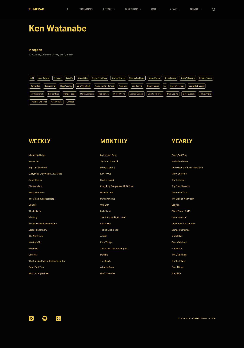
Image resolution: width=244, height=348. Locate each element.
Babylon (175, 205)
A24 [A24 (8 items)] (32, 76)
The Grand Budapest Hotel (42, 199)
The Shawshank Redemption (43, 223)
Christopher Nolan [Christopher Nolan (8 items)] (157, 76)
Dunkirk (32, 205)
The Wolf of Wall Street (183, 199)
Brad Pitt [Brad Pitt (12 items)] (76, 76)
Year (175, 9)
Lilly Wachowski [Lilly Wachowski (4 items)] (112, 93)
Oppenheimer (35, 180)
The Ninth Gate (36, 236)
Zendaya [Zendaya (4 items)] (202, 101)
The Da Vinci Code (109, 230)
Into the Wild (35, 242)
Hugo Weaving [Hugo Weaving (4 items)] (116, 84)
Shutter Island (35, 186)
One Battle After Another (184, 223)
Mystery (55, 54)
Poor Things (106, 242)
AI (68, 9)
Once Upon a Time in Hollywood (187, 167)
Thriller (69, 54)
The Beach (34, 248)
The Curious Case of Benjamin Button (47, 261)
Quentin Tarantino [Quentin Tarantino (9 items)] (81, 101)
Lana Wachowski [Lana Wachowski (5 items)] (66, 93)
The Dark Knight (179, 254)
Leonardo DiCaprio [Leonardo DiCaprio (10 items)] (90, 93)
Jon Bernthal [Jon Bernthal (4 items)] (202, 84)
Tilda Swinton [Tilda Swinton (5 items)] (141, 101)
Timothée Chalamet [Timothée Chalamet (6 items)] (163, 101)
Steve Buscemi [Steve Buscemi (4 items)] (122, 101)
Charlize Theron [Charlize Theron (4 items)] (135, 76)
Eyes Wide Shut (179, 242)
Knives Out (34, 161)
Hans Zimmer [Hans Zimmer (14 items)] (96, 84)
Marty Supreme (36, 192)
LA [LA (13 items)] (51, 93)
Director (134, 9)
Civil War (33, 254)
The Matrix (177, 248)
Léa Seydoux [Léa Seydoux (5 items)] (132, 93)
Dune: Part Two (36, 267)
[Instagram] (31, 318)
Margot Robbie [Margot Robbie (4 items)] (152, 93)
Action (37, 54)
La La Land (105, 211)
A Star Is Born (107, 267)
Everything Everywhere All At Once (45, 173)
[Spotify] (44, 318)
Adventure (46, 54)
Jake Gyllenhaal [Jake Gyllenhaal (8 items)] (137, 84)
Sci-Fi (62, 54)
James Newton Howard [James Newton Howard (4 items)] (162, 84)
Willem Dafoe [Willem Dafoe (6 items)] (186, 101)
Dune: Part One (179, 217)
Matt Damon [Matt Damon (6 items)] (192, 93)
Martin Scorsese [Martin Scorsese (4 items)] (172, 93)
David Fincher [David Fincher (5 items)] (198, 76)
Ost (156, 9)
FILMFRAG (36, 9)
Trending (86, 9)
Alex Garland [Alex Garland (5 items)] (46, 76)
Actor (109, 9)
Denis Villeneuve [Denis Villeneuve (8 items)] (39, 84)
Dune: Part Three (180, 192)
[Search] (213, 9)
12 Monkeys (35, 211)
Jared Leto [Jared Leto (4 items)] (184, 84)
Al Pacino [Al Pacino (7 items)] (63, 76)
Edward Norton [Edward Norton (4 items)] (60, 84)
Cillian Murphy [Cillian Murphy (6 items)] (179, 76)
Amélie (103, 236)
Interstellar (105, 223)
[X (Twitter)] (58, 318)
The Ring (33, 217)
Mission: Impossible (38, 273)
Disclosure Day (107, 273)
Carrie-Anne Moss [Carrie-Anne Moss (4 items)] (112, 76)
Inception (37, 49)
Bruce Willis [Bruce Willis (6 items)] (92, 76)
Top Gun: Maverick (38, 167)
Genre (196, 9)
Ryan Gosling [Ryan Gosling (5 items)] (102, 101)
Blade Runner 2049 (38, 230)
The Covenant (178, 180)
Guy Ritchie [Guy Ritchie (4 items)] (79, 84)
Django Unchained (180, 230)
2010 (31, 54)
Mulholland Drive (37, 155)
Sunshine (176, 273)
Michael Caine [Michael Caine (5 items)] (37, 101)
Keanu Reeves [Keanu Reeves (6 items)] (37, 93)
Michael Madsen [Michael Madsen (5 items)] (59, 101)
